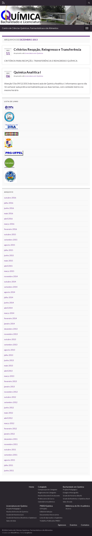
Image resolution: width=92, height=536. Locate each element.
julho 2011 (8, 465)
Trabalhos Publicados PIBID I (50, 521)
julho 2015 (8, 250)
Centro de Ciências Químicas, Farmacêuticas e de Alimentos (30, 28)
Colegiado (42, 487)
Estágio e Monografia (70, 493)
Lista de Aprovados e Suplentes (51, 518)
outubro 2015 (10, 234)
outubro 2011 (10, 449)
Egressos (62, 525)
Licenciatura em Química (34, 53)
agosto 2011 (9, 460)
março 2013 (9, 376)
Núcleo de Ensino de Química (17, 512)
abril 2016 (8, 218)
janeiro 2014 (9, 323)
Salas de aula (67, 502)
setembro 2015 (10, 239)
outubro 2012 (10, 397)
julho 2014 (8, 297)
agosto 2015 (9, 245)
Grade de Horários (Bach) (72, 496)
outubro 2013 (10, 339)
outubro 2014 (10, 281)
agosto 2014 (9, 292)
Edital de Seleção (46, 512)
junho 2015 (9, 255)
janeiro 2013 (9, 386)
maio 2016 (8, 213)
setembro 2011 (10, 455)
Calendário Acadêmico (46, 502)
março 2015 (9, 271)
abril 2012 (8, 418)
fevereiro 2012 (10, 428)
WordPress (15, 533)
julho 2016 (8, 203)
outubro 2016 (10, 197)
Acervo (68, 509)
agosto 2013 (9, 350)
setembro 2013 (10, 344)
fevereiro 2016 (10, 229)
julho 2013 (8, 355)
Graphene (28, 533)
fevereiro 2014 (10, 318)
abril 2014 (8, 308)
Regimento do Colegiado (47, 493)
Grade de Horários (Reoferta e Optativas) (21, 518)
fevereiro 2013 (10, 381)
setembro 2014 (10, 287)
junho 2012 (9, 407)
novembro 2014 (11, 276)
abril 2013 (8, 371)
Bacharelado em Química (73, 487)
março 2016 (9, 224)
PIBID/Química (46, 506)
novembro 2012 (11, 392)
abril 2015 (8, 266)
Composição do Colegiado (47, 490)
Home (31, 487)
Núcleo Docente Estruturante (49, 496)
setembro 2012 (10, 402)
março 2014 (9, 313)
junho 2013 (9, 360)
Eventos (73, 525)
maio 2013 (8, 365)
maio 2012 (8, 413)
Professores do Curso (46, 499)
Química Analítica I (27, 72)
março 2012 (9, 423)
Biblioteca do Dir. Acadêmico (78, 506)
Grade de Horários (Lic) (15, 515)
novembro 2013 (11, 334)
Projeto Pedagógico (70, 490)
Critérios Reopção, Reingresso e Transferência (47, 49)
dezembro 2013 (11, 329)
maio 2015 (8, 260)
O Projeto (43, 509)
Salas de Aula (11, 521)
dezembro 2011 (11, 439)
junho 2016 (9, 208)
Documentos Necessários (49, 515)
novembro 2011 (11, 444)
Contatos (85, 525)
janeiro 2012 (9, 434)
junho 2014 (9, 302)
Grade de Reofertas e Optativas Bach (76, 499)
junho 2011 (9, 470)
